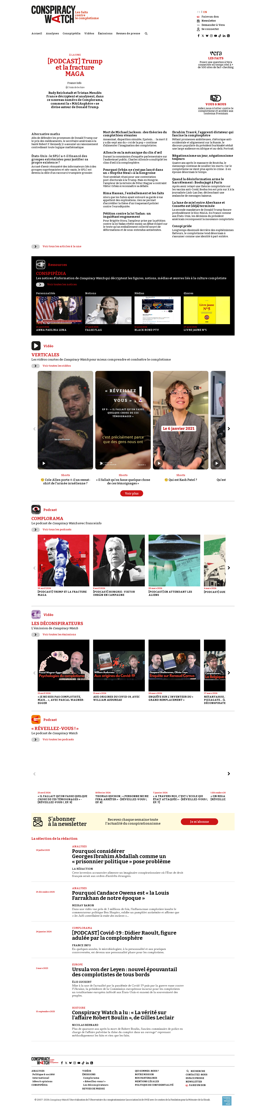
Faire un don (197, 1082)
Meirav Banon (83, 902)
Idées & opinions (42, 1078)
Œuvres (188, 290)
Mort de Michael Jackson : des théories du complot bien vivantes (135, 130)
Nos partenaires (146, 1075)
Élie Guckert (82, 978)
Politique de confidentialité (154, 1082)
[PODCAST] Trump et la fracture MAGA (75, 64)
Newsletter (194, 1078)
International (40, 1075)
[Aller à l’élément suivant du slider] (229, 425)
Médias (139, 290)
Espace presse (195, 1075)
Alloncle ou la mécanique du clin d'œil (132, 149)
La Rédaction (82, 865)
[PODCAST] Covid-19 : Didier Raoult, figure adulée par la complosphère (124, 932)
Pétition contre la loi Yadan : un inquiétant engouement (127, 211)
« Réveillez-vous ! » (94, 1078)
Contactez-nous (196, 1071)
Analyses (52, 32)
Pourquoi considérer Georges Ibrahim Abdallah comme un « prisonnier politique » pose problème (121, 853)
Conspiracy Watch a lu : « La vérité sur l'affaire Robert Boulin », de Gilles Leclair (123, 1012)
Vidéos (89, 32)
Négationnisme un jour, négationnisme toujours (202, 154)
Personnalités (45, 290)
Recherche (198, 1068)
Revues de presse (128, 32)
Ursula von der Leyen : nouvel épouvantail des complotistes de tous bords (124, 968)
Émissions (105, 32)
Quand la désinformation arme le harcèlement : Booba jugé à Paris (198, 177)
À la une (75, 51)
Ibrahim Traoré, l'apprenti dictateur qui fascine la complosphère (202, 130)
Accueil (36, 32)
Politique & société (43, 1071)
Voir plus (132, 490)
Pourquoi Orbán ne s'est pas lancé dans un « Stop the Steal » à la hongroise (133, 168)
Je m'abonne (199, 818)
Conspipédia (72, 32)
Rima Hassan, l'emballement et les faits (133, 190)
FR (198, 8)
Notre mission (144, 1071)
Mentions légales (147, 1078)
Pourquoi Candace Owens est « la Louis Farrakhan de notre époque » (120, 892)
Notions (90, 290)
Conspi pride (182, 223)
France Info (74, 80)
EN (205, 8)
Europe (77, 961)
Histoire (78, 1004)
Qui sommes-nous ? (147, 1067)
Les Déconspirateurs (95, 1082)
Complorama (82, 924)
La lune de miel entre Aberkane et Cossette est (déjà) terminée (198, 201)
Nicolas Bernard (85, 1021)
